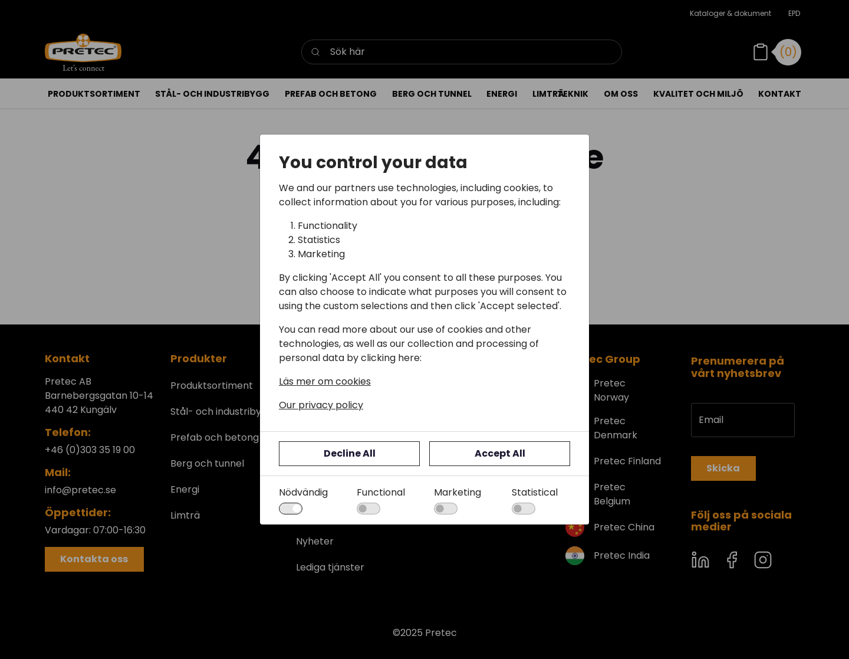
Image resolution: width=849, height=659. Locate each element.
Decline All (350, 453)
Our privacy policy (321, 405)
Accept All (500, 453)
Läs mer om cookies (325, 381)
